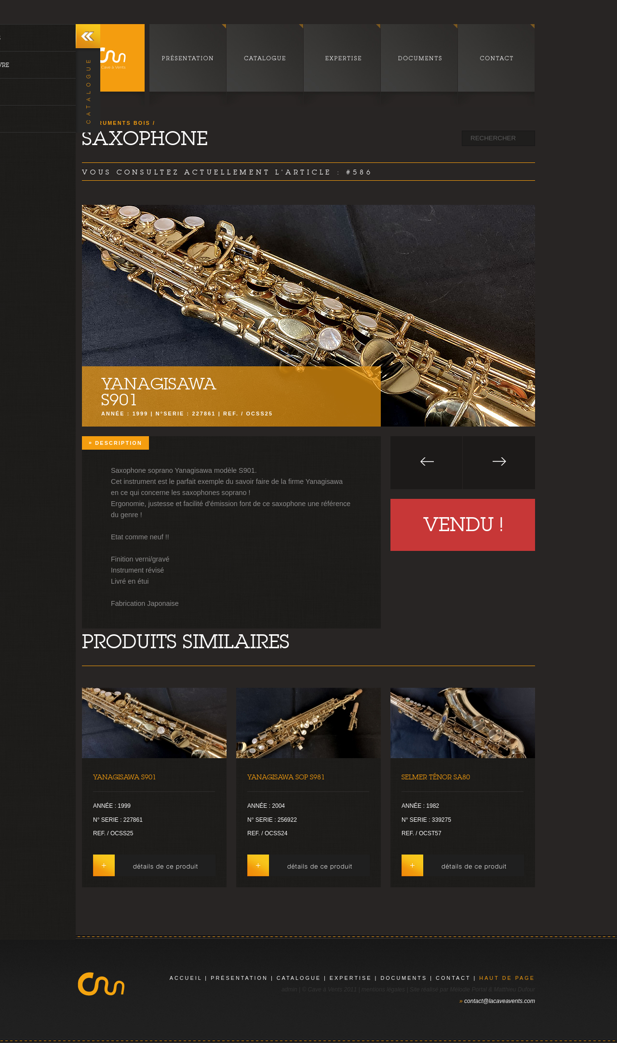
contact (453, 978)
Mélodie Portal (468, 989)
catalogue (299, 978)
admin (289, 989)
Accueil (186, 978)
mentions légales (383, 989)
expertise (351, 978)
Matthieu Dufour (514, 989)
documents (403, 978)
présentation (239, 978)
